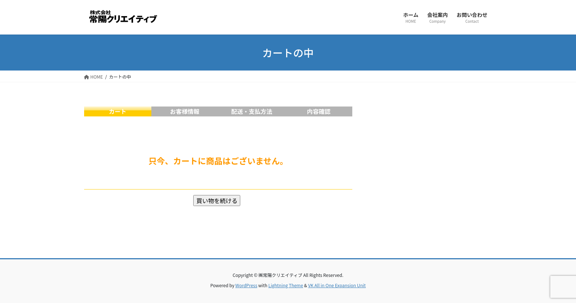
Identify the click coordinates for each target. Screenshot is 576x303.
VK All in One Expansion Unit (337, 285)
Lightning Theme (285, 285)
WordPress (246, 285)
